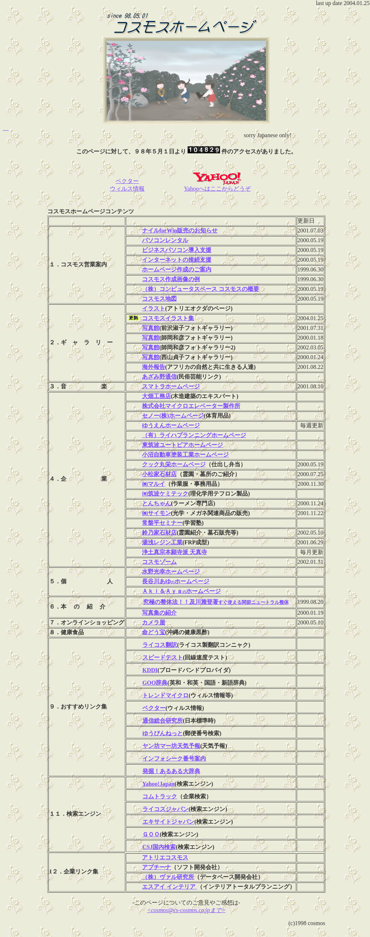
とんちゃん (156, 503)
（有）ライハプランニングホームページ (194, 435)
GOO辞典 (154, 683)
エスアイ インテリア (169, 887)
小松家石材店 (159, 474)
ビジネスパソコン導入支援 (176, 250)
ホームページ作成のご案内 (176, 269)
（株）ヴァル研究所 (168, 877)
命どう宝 (153, 632)
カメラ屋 (153, 622)
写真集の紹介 (159, 613)
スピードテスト (162, 657)
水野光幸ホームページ (171, 571)
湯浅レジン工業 (162, 542)
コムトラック (159, 796)
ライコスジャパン (165, 809)
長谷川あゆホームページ (175, 581)
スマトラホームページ (171, 386)
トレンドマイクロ (165, 695)
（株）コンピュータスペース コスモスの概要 (200, 289)
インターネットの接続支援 (176, 260)
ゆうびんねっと (162, 733)
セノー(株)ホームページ (173, 416)
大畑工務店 (156, 396)
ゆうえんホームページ (171, 425)
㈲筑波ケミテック (165, 494)
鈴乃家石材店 (159, 532)
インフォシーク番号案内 (174, 758)
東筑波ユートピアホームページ (182, 445)
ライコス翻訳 (159, 645)
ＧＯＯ (151, 834)
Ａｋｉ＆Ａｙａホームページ (181, 591)
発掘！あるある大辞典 (171, 771)
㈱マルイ (153, 484)
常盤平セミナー (162, 523)
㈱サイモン (156, 513)
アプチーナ (156, 867)
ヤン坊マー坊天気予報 (171, 746)
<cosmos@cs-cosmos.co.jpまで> (186, 910)
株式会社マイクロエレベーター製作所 (191, 406)
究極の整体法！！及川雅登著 (216, 602)
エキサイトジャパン (168, 822)
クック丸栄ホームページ (174, 464)
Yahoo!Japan (158, 784)
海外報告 (153, 367)
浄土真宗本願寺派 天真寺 (174, 552)
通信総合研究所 (162, 721)
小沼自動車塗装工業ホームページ (185, 455)
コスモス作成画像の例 (171, 279)
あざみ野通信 (159, 377)
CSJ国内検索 (159, 847)
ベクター (153, 708)
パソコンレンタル (165, 240)
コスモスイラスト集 (168, 318)
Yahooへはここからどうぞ (217, 186)
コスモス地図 (159, 299)
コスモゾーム (159, 562)
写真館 (150, 328)
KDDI (150, 670)
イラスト (153, 308)
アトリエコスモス (165, 857)
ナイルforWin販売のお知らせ (180, 230)
